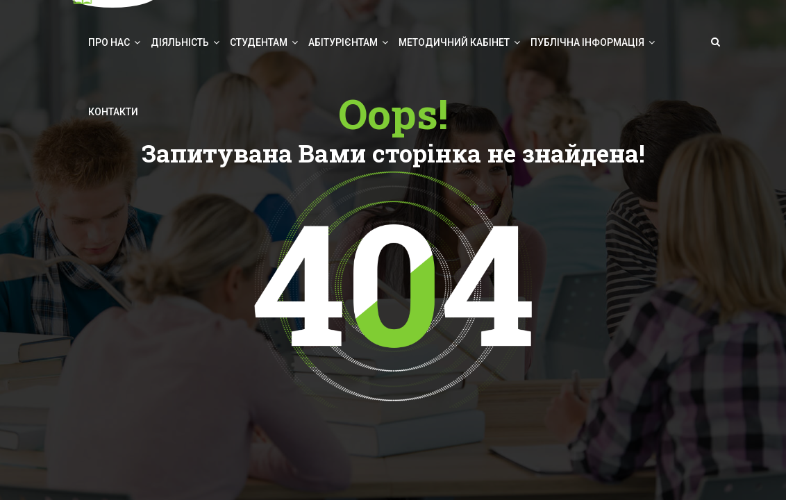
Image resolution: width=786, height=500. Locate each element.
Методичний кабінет (454, 42)
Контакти (113, 111)
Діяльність (180, 42)
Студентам (258, 42)
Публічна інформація (587, 42)
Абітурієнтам (343, 42)
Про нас (109, 42)
